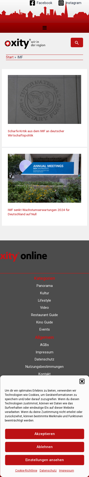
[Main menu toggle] (45, 28)
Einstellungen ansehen (44, 460)
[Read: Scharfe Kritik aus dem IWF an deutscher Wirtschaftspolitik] (44, 99)
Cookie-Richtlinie (26, 470)
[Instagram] (69, 3)
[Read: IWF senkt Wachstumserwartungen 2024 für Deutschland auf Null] (44, 178)
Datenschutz (48, 470)
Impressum (66, 470)
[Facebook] (40, 3)
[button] (82, 381)
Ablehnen (45, 447)
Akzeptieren (44, 434)
